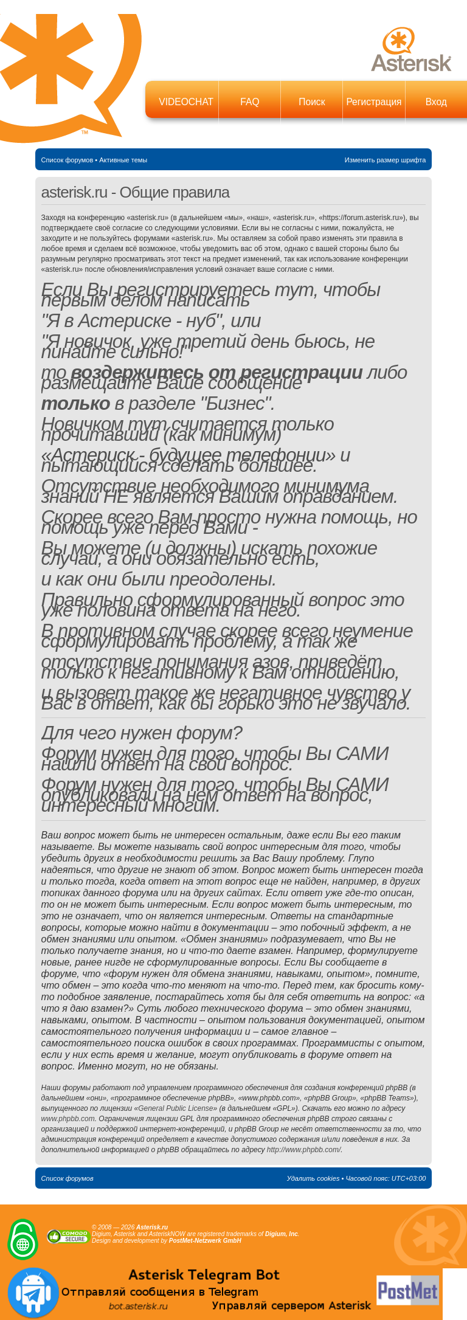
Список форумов (67, 160)
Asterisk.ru (152, 1227)
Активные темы (123, 160)
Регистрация (373, 102)
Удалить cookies (313, 1178)
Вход (436, 102)
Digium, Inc (281, 1234)
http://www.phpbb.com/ (304, 1149)
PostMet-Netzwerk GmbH (205, 1240)
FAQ (249, 102)
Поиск (312, 102)
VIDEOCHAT (186, 102)
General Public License (175, 1108)
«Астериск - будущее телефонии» (188, 455)
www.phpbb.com (68, 1118)
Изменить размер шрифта (385, 160)
